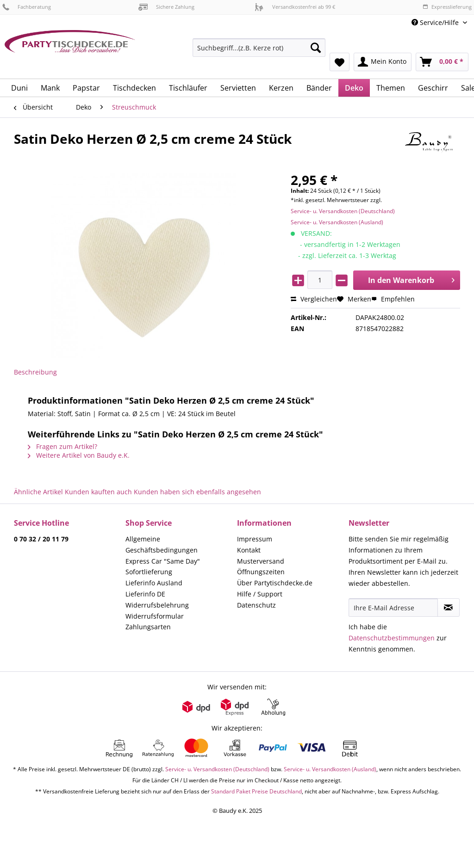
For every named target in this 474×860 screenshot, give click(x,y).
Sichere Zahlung (166, 6)
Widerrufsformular (154, 616)
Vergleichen (314, 299)
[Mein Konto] (383, 62)
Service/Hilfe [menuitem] (436, 22)
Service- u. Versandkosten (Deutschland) (343, 211)
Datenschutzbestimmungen (392, 637)
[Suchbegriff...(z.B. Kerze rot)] (259, 47)
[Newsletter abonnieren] (448, 607)
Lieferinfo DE (145, 594)
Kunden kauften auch (98, 491)
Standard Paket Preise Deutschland (256, 791)
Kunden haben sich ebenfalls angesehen (197, 491)
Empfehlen (393, 299)
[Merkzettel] (339, 62)
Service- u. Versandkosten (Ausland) (337, 222)
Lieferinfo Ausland (153, 582)
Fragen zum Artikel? (62, 446)
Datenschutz (256, 605)
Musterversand (260, 561)
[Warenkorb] (442, 62)
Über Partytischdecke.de (274, 582)
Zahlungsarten (148, 626)
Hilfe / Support (259, 594)
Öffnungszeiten (261, 571)
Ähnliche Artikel (38, 491)
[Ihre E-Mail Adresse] (393, 607)
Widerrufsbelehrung (157, 605)
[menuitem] (259, 52)
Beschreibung (35, 372)
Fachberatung (26, 6)
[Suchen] (315, 47)
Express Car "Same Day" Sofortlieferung (162, 567)
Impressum (254, 538)
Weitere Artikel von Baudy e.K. (79, 455)
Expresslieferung (447, 6)
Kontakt (249, 550)
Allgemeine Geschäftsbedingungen (161, 544)
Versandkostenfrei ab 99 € (295, 6)
